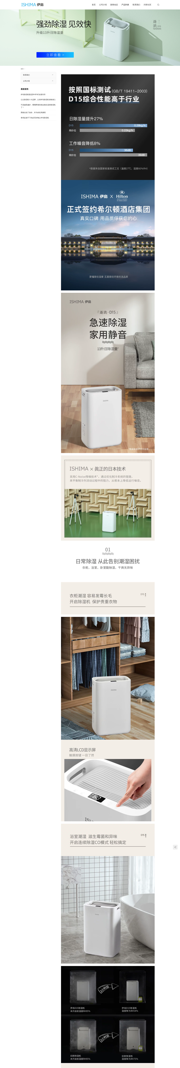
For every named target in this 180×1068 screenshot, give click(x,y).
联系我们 (136, 5)
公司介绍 (103, 5)
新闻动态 (114, 5)
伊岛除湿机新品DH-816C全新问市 (33, 94)
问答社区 (147, 5)
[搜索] (158, 4)
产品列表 (125, 5)
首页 (94, 5)
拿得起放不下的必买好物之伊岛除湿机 (35, 118)
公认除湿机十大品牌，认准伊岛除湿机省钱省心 (38, 100)
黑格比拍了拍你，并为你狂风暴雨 (33, 112)
